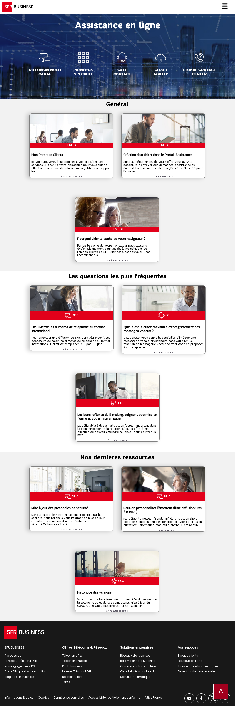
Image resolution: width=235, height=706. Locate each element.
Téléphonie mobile (75, 661)
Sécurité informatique (135, 677)
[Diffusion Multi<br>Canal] (45, 64)
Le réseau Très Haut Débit (22, 661)
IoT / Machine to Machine (137, 661)
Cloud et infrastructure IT (137, 671)
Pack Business (72, 666)
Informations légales (19, 697)
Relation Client (72, 677)
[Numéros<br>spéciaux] (83, 64)
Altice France (153, 697)
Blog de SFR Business (19, 677)
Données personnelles (69, 697)
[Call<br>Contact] (122, 64)
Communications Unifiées (138, 666)
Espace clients (188, 655)
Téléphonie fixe (72, 655)
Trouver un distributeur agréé (198, 666)
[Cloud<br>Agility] (160, 64)
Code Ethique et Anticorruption (26, 671)
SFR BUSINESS (14, 647)
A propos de (13, 655)
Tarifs (66, 682)
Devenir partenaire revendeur (198, 671)
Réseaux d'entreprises (135, 655)
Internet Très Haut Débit (78, 671)
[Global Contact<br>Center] (199, 64)
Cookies (43, 697)
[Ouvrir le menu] (227, 8)
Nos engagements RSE (20, 666)
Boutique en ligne (190, 661)
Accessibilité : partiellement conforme (114, 697)
